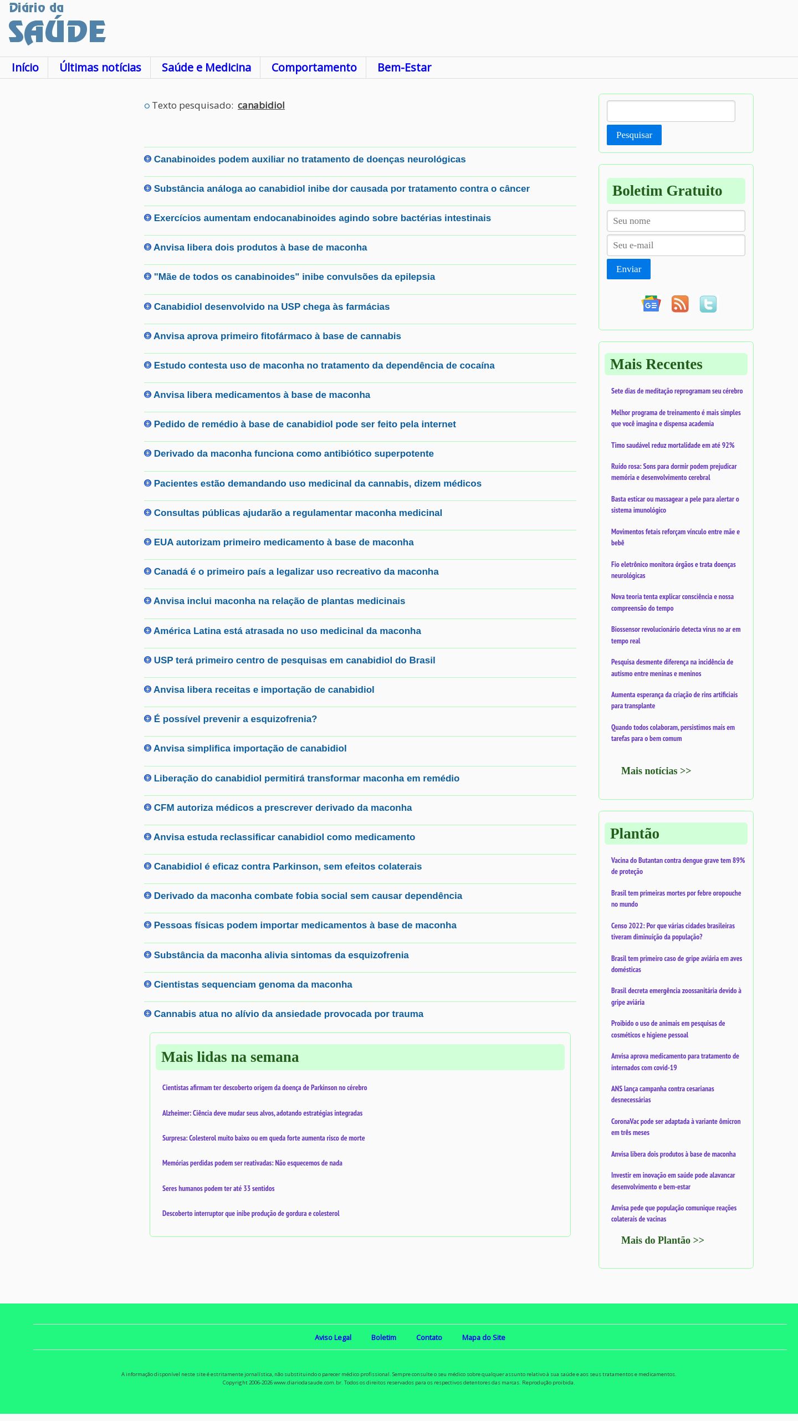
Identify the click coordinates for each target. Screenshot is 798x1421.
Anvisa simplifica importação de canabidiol (250, 748)
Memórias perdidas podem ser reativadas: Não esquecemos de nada (252, 1163)
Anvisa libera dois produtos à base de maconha (260, 247)
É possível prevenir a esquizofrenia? (236, 719)
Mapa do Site (483, 1337)
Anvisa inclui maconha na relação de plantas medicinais (279, 601)
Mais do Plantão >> (662, 1240)
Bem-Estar (404, 67)
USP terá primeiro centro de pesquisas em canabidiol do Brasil (295, 660)
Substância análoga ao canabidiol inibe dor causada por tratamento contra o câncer (342, 188)
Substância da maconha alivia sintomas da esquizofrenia (281, 955)
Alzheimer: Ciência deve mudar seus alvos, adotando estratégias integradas (262, 1113)
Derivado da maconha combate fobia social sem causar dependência (308, 896)
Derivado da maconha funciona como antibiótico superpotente (294, 453)
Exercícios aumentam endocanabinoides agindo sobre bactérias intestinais (322, 218)
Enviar (628, 269)
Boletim (383, 1337)
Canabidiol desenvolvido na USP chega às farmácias (272, 306)
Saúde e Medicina (206, 67)
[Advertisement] (72, 260)
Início (25, 67)
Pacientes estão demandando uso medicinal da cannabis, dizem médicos (318, 483)
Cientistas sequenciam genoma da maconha (253, 984)
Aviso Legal (333, 1337)
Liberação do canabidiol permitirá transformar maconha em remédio (307, 778)
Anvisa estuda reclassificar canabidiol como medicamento (284, 837)
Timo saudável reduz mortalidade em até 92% (672, 445)
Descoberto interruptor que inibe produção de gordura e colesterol (251, 1213)
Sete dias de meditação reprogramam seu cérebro (677, 391)
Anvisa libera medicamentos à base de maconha (262, 395)
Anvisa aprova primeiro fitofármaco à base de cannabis (277, 336)
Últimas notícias (100, 67)
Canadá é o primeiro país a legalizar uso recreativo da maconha (296, 571)
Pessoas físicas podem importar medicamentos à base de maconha (305, 925)
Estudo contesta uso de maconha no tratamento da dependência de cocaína (324, 365)
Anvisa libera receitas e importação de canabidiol (264, 689)
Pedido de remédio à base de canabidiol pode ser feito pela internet (305, 424)
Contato (429, 1337)
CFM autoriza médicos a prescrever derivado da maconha (283, 807)
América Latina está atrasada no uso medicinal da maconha (287, 631)
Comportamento (314, 67)
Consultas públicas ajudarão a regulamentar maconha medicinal (298, 513)
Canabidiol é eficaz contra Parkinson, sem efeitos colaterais (288, 866)
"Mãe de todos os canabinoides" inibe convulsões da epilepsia (294, 277)
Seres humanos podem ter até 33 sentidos (218, 1188)
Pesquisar (634, 135)
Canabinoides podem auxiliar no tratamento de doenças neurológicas (310, 159)
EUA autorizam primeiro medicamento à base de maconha (284, 542)
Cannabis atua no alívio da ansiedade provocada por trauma (289, 1014)
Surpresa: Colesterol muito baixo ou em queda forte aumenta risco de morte (263, 1138)
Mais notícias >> (656, 770)
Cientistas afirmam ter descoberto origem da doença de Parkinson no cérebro (264, 1087)
